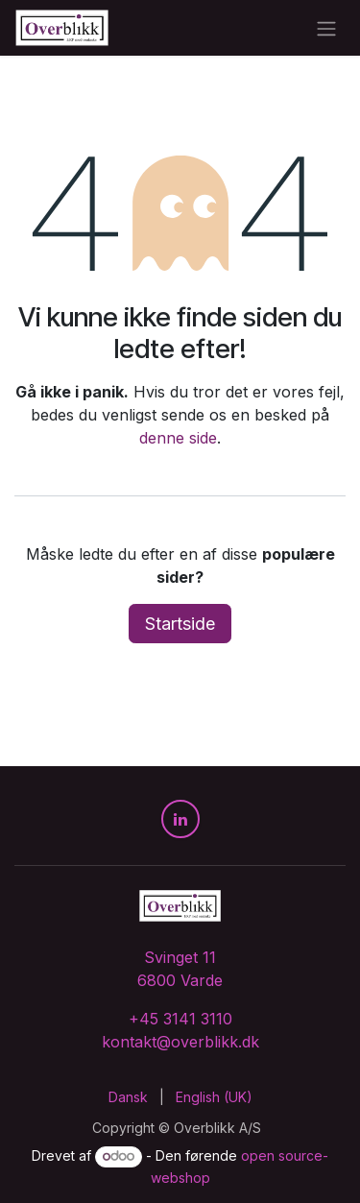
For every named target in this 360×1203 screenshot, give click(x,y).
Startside (180, 624)
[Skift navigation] (326, 28)
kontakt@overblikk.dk (180, 1041)
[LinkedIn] (180, 819)
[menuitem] (128, 1097)
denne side (178, 437)
